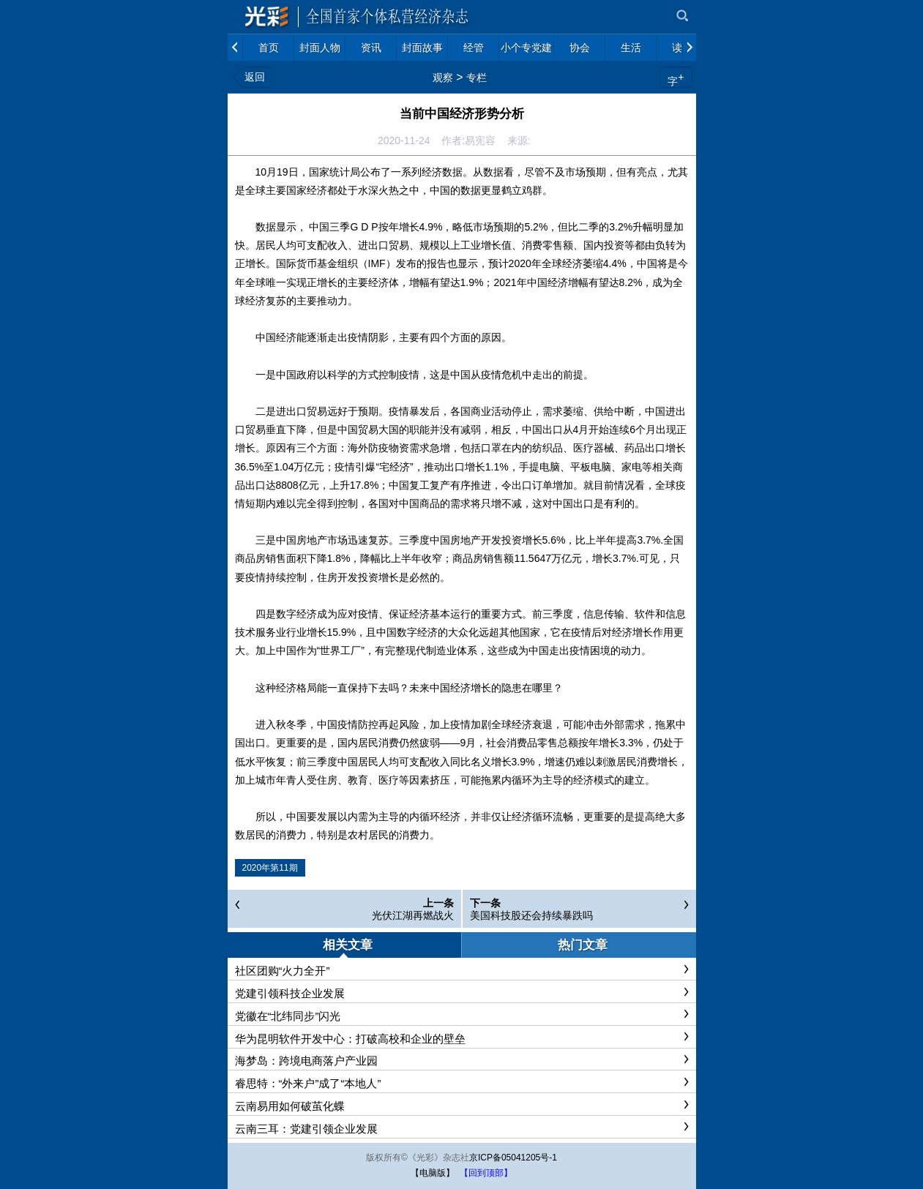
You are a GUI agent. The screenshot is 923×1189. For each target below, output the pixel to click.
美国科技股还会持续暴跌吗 (531, 915)
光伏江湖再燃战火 (413, 915)
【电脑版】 (433, 1173)
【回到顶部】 (486, 1173)
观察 (443, 77)
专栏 (476, 77)
